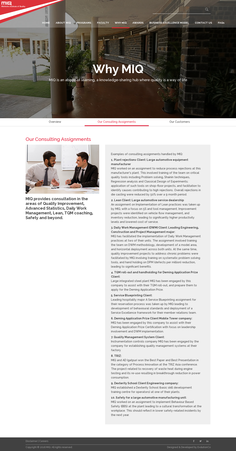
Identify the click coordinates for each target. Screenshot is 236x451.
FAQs (221, 22)
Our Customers (179, 121)
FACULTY (103, 22)
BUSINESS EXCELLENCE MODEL (169, 22)
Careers (43, 441)
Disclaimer (32, 441)
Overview (55, 121)
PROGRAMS (84, 22)
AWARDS (137, 22)
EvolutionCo (204, 447)
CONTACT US (203, 22)
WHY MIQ (121, 22)
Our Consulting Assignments (117, 121)
